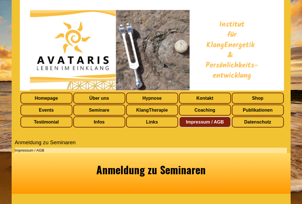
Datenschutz (257, 122)
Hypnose (152, 98)
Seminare (99, 110)
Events (46, 110)
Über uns (99, 98)
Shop (257, 98)
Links (152, 122)
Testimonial (46, 122)
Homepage (46, 98)
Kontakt (204, 98)
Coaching (205, 110)
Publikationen (258, 110)
